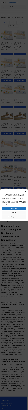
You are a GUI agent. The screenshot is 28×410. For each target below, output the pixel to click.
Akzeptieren (14, 208)
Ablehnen (14, 212)
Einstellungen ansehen (14, 217)
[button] (25, 191)
